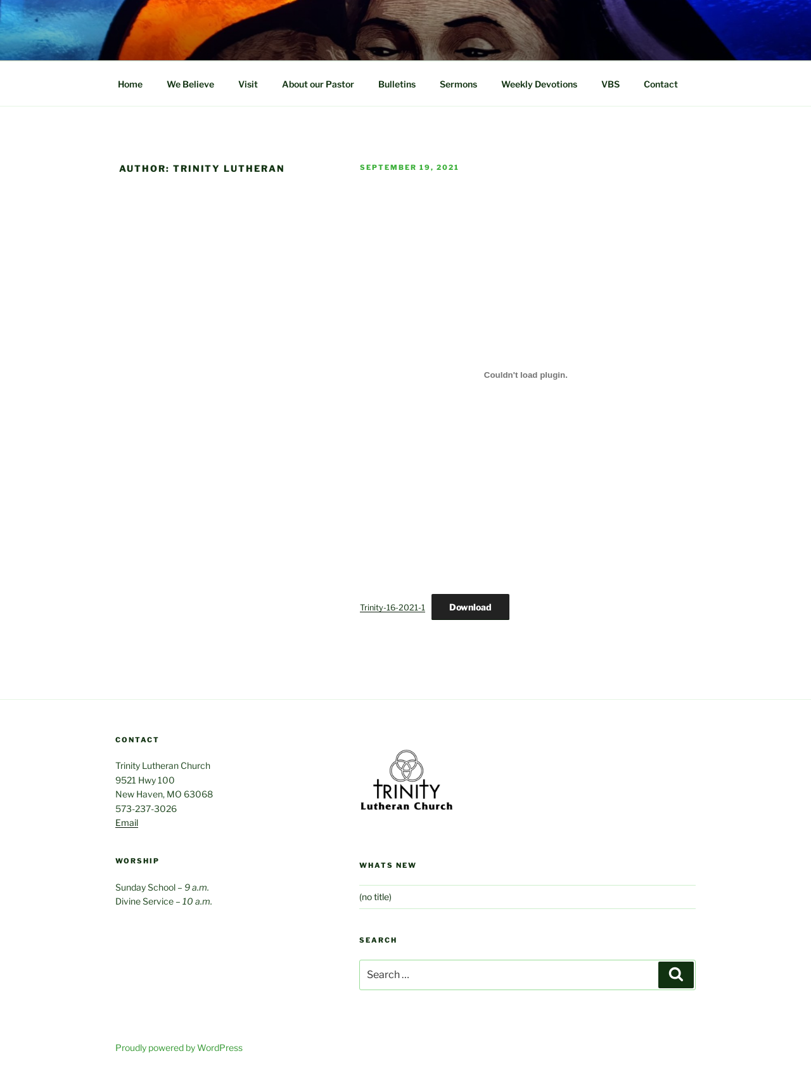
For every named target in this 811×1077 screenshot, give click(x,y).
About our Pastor (318, 84)
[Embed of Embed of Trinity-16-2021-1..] (526, 374)
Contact (661, 84)
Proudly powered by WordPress (179, 1047)
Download (470, 607)
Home (130, 84)
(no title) (375, 896)
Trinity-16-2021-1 (392, 607)
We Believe (190, 84)
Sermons (458, 84)
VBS (610, 84)
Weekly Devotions (539, 84)
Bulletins (397, 84)
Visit (248, 84)
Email (126, 822)
